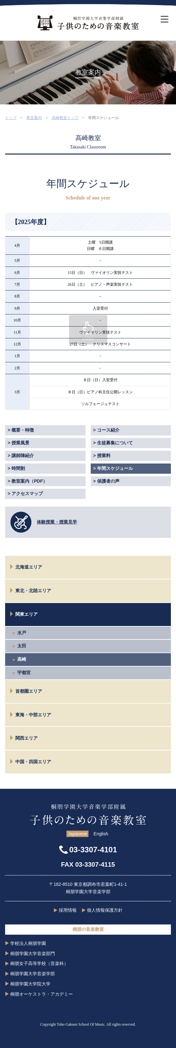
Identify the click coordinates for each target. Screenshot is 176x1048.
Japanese (77, 833)
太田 (21, 645)
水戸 (21, 632)
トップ (11, 118)
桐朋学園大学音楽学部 (32, 973)
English (101, 833)
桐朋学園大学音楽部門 (32, 953)
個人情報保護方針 (105, 910)
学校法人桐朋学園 (28, 943)
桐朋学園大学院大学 (30, 983)
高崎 (21, 659)
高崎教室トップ (65, 118)
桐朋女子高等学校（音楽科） (39, 963)
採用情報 (68, 910)
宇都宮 (24, 672)
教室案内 (34, 118)
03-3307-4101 (93, 849)
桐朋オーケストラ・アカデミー (41, 994)
